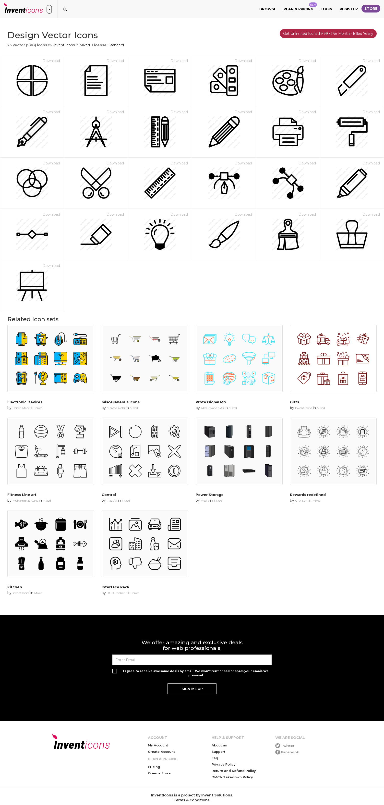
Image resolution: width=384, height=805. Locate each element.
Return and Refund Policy (234, 771)
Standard (116, 45)
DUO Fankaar (117, 593)
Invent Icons (64, 45)
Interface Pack (115, 587)
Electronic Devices (24, 402)
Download (51, 61)
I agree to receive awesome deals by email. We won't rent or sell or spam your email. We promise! (196, 673)
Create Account (161, 752)
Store (370, 8)
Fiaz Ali (112, 500)
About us (219, 745)
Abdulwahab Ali (212, 408)
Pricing (154, 767)
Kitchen (14, 587)
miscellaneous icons (121, 402)
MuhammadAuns (25, 500)
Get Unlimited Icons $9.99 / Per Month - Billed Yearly (328, 33)
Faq (215, 758)
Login (326, 9)
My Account (158, 745)
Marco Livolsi (116, 408)
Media (205, 500)
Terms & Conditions (192, 800)
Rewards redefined (308, 495)
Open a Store (159, 773)
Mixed (85, 45)
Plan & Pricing (300, 6)
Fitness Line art (21, 495)
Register (349, 9)
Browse (267, 9)
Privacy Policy (224, 764)
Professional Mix (211, 402)
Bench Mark (21, 408)
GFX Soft (301, 500)
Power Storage (210, 495)
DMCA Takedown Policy (232, 777)
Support (218, 752)
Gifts (294, 402)
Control (109, 495)
